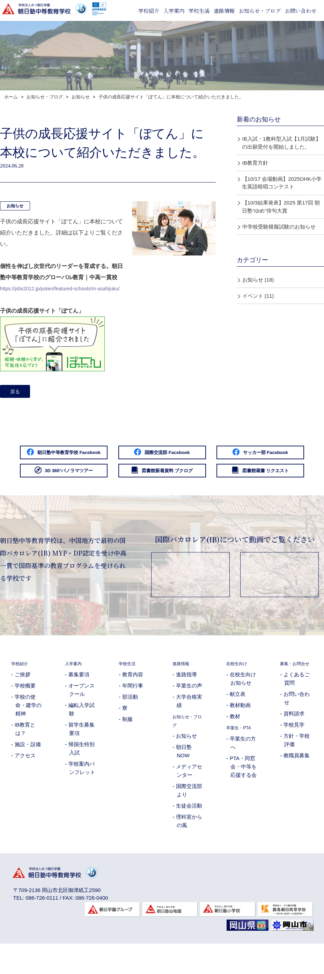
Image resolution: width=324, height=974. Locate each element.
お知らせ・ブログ (260, 10)
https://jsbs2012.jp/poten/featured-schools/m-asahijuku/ (68, 288)
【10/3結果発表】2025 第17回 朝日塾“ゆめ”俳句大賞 (281, 207)
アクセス (25, 782)
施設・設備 (28, 771)
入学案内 (173, 10)
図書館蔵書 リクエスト (226, 496)
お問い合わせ (300, 10)
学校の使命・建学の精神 (28, 732)
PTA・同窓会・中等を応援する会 (243, 793)
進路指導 (186, 701)
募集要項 (78, 701)
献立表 (237, 721)
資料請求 (294, 749)
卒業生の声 (189, 712)
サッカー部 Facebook (98, 476)
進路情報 (224, 10)
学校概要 (25, 712)
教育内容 (132, 701)
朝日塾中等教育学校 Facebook (98, 455)
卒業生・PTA (241, 754)
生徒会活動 (189, 832)
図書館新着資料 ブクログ (98, 496)
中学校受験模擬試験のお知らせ (279, 227)
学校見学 (294, 760)
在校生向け (239, 690)
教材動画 (240, 732)
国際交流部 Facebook (226, 455)
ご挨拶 (22, 701)
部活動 (130, 724)
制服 (127, 746)
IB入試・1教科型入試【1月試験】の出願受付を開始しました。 (281, 143)
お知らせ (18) (258, 280)
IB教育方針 (255, 163)
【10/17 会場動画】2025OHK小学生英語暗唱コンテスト (282, 183)
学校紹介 (148, 10)
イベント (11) (258, 296)
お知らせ (15, 205)
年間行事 (132, 712)
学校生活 (199, 10)
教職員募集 (297, 791)
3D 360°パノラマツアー (226, 476)
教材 (235, 743)
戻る (17, 392)
